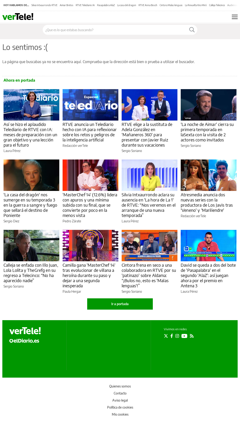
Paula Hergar (72, 291)
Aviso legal (120, 400)
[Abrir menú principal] (235, 17)
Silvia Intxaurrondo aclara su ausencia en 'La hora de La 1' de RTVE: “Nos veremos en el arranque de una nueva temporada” (149, 205)
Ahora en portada (19, 80)
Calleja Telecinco (217, 5)
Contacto (120, 393)
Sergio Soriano (132, 151)
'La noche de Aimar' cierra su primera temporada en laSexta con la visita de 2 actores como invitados (207, 131)
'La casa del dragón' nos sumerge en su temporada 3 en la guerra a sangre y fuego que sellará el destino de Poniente (30, 205)
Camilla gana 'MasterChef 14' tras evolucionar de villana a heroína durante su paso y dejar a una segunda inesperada (89, 275)
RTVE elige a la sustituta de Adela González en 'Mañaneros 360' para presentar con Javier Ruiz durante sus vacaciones (147, 134)
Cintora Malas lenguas (171, 5)
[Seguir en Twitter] (166, 336)
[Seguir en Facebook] (171, 336)
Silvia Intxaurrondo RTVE (44, 5)
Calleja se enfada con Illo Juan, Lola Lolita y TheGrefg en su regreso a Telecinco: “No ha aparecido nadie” (31, 272)
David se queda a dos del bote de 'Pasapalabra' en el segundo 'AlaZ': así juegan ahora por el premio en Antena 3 (208, 275)
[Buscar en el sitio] (115, 30)
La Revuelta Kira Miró (196, 5)
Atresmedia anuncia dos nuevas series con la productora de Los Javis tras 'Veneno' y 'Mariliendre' (207, 202)
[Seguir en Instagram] (177, 336)
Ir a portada (120, 304)
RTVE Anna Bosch (148, 5)
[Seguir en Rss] (192, 336)
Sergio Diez (11, 221)
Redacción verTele (75, 146)
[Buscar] (192, 30)
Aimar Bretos (66, 5)
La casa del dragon (126, 5)
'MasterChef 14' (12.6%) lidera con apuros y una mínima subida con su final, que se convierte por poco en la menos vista (90, 205)
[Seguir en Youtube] (184, 336)
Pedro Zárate (72, 221)
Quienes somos (120, 386)
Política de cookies (120, 407)
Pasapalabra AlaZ (106, 5)
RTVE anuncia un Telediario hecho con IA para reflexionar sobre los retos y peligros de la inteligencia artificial (90, 131)
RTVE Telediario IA (85, 5)
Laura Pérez (12, 151)
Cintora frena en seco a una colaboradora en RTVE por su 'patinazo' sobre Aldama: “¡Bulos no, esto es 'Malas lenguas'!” (149, 275)
